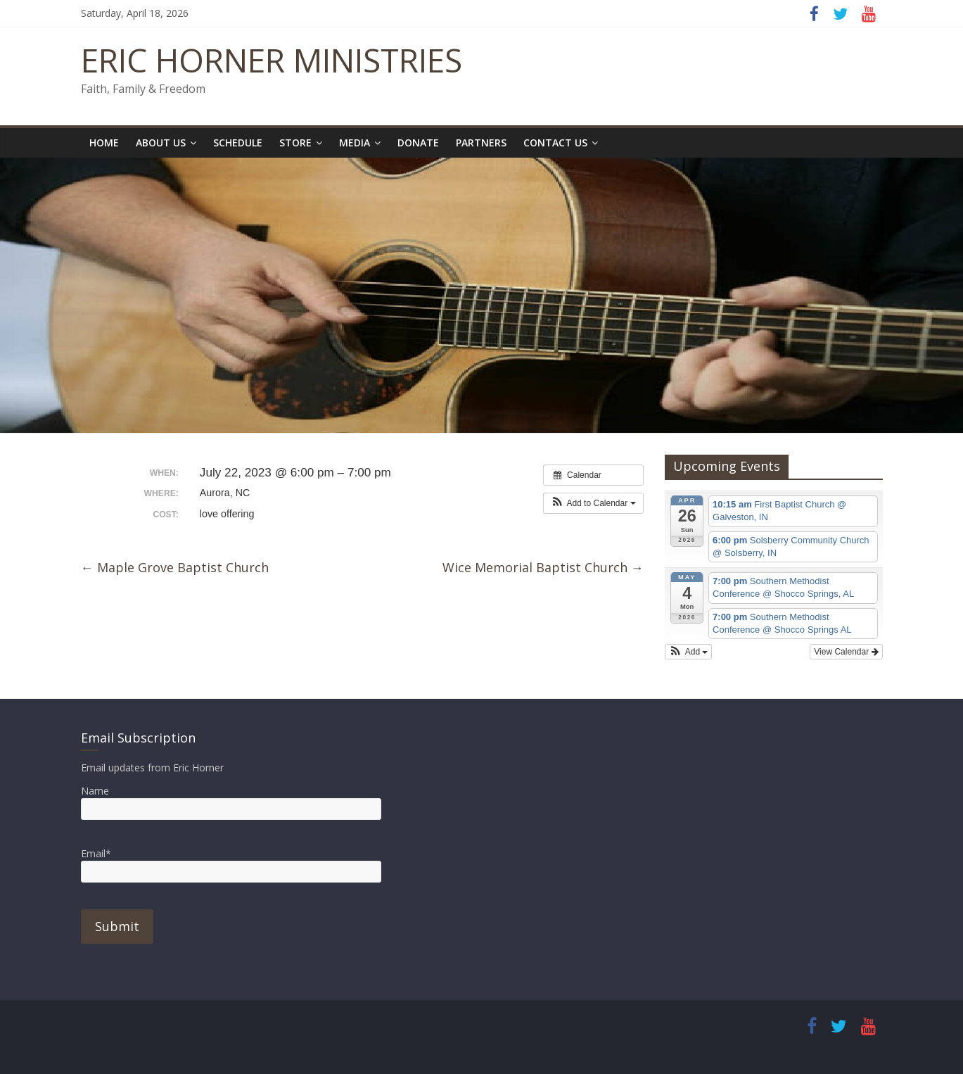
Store (295, 142)
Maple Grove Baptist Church (175, 567)
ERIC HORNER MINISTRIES (271, 60)
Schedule (237, 142)
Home (104, 142)
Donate (418, 142)
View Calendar (846, 652)
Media (354, 142)
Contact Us (555, 142)
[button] (593, 503)
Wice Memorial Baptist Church (543, 567)
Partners (481, 142)
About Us (161, 142)
